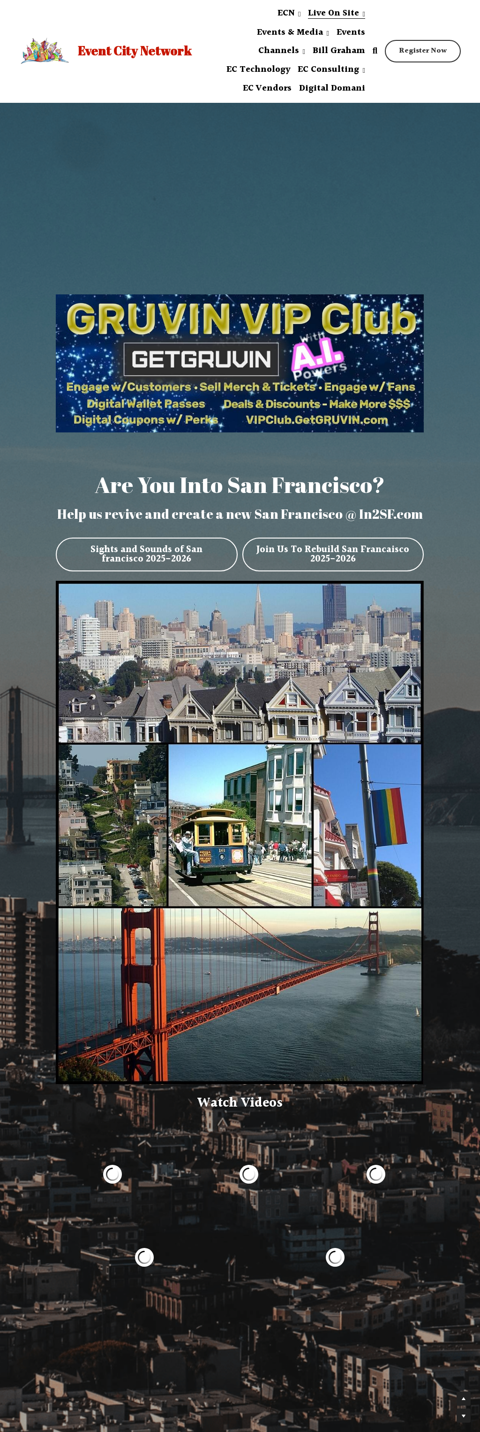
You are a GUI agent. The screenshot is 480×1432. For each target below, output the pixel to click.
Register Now (423, 51)
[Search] (375, 51)
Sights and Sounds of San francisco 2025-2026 (146, 551)
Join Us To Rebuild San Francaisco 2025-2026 (332, 551)
